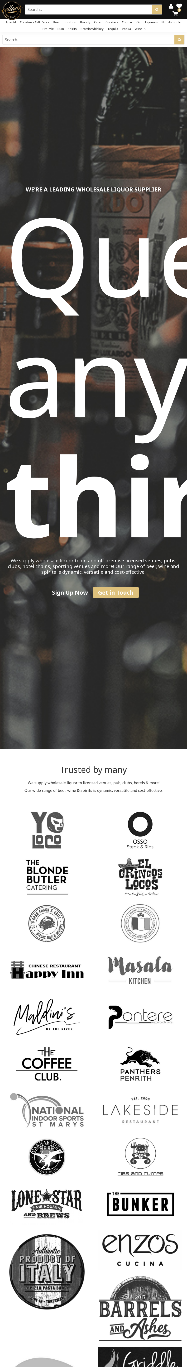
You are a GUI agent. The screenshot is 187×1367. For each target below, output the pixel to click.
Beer (56, 22)
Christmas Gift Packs (34, 22)
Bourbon (70, 22)
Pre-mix (48, 29)
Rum (61, 29)
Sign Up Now (70, 592)
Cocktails (111, 22)
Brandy (85, 22)
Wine (140, 29)
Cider (98, 22)
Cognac (127, 22)
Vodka (126, 29)
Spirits (72, 29)
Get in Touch (116, 592)
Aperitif (11, 22)
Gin (138, 22)
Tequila (112, 29)
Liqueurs (151, 22)
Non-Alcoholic (171, 22)
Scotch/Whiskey (92, 29)
